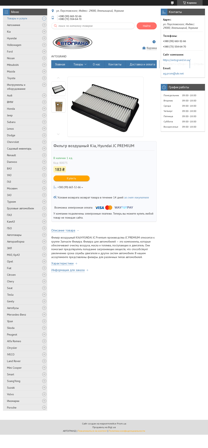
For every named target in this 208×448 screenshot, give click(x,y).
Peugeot (12, 334)
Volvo (10, 394)
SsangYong (13, 381)
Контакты (115, 64)
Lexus (10, 128)
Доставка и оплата (142, 64)
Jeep (10, 115)
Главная (60, 64)
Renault (11, 155)
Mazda (11, 71)
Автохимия (13, 25)
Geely (10, 301)
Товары (78, 64)
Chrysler (12, 348)
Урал (10, 321)
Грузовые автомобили (20, 208)
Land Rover (14, 361)
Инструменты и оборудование (16, 87)
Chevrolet (13, 142)
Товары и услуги (17, 18)
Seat (9, 288)
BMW (10, 102)
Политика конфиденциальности (127, 430)
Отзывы (199, 64)
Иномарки (13, 401)
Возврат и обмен (174, 64)
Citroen (11, 275)
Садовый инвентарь (19, 148)
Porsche (11, 407)
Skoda (10, 328)
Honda (11, 108)
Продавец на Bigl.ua (104, 427)
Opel (10, 261)
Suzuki (11, 387)
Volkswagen (14, 45)
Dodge (11, 135)
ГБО (9, 228)
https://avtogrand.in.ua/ (177, 60)
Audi (9, 95)
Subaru (11, 122)
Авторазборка (15, 241)
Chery (10, 281)
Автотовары (14, 235)
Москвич (12, 188)
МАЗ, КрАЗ (13, 255)
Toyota (11, 78)
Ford (10, 51)
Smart (10, 374)
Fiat (9, 268)
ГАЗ (9, 182)
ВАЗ (9, 168)
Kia (9, 31)
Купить (71, 178)
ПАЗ (9, 215)
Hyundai (12, 38)
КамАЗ (11, 221)
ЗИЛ (9, 248)
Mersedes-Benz (16, 314)
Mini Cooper (14, 368)
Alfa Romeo (14, 341)
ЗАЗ (9, 195)
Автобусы (13, 308)
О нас (96, 64)
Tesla (10, 294)
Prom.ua (121, 423)
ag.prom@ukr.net (173, 73)
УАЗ (9, 175)
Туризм (11, 201)
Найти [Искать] (147, 25)
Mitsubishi (13, 65)
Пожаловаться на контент (92, 430)
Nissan (11, 58)
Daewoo (12, 162)
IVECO (10, 354)
